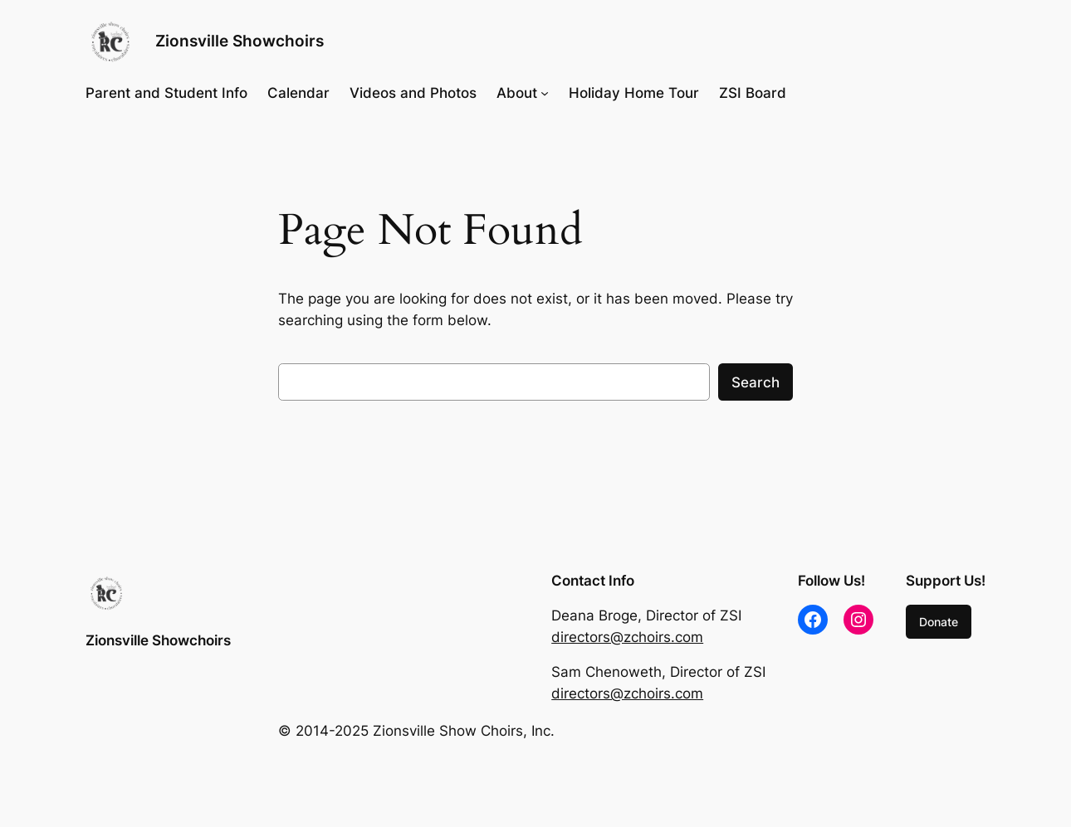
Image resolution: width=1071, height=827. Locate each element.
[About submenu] (544, 93)
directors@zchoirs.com (627, 637)
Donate (938, 622)
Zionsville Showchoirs (239, 41)
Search (755, 382)
